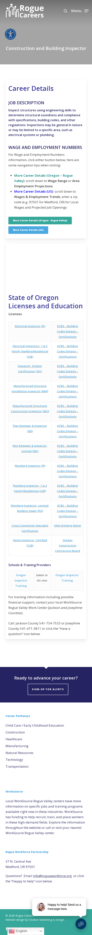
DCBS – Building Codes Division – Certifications (67, 331)
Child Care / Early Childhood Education (35, 725)
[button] (80, 10)
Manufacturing (17, 746)
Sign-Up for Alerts (48, 689)
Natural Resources (19, 753)
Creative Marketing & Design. (47, 920)
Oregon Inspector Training (21, 580)
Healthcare (14, 739)
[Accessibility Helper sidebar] (9, 33)
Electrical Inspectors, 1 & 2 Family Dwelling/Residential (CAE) (30, 351)
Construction (15, 732)
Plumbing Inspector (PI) (30, 466)
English (18, 931)
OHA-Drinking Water (67, 525)
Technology (14, 759)
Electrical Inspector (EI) (30, 326)
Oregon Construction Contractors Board (67, 545)
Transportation (17, 766)
